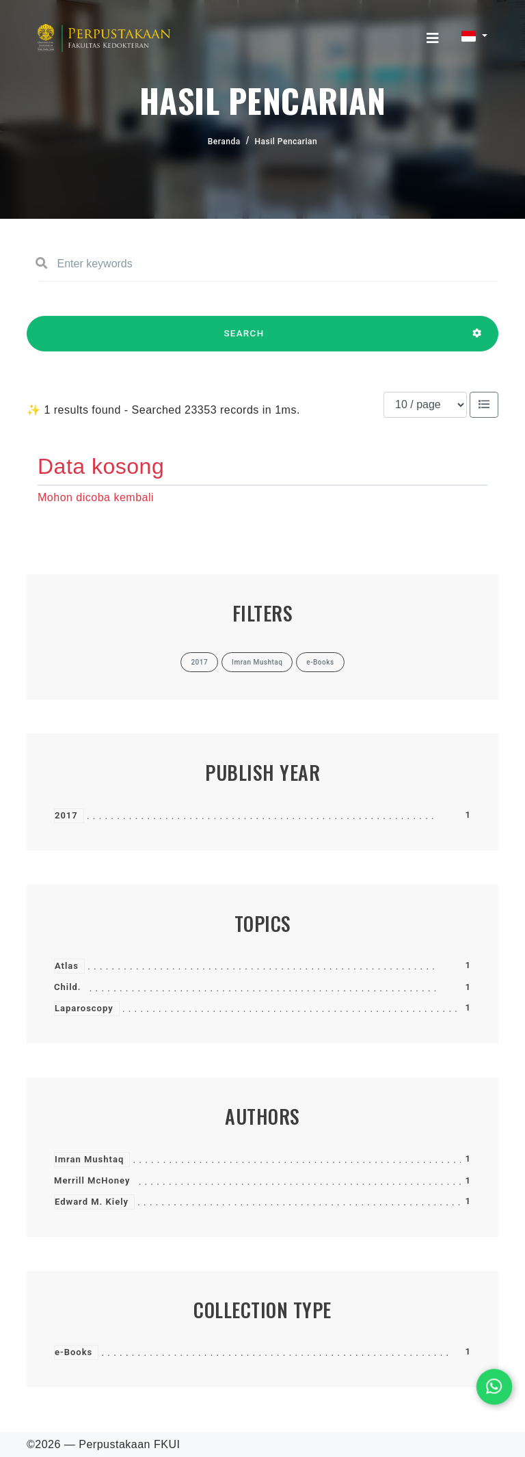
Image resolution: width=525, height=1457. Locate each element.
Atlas (67, 966)
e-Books (73, 1352)
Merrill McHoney (92, 1180)
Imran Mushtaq (89, 1159)
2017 (66, 815)
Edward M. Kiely (92, 1202)
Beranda (224, 141)
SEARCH (244, 339)
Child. (67, 987)
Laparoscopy (84, 1008)
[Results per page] (425, 405)
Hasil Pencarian (286, 141)
